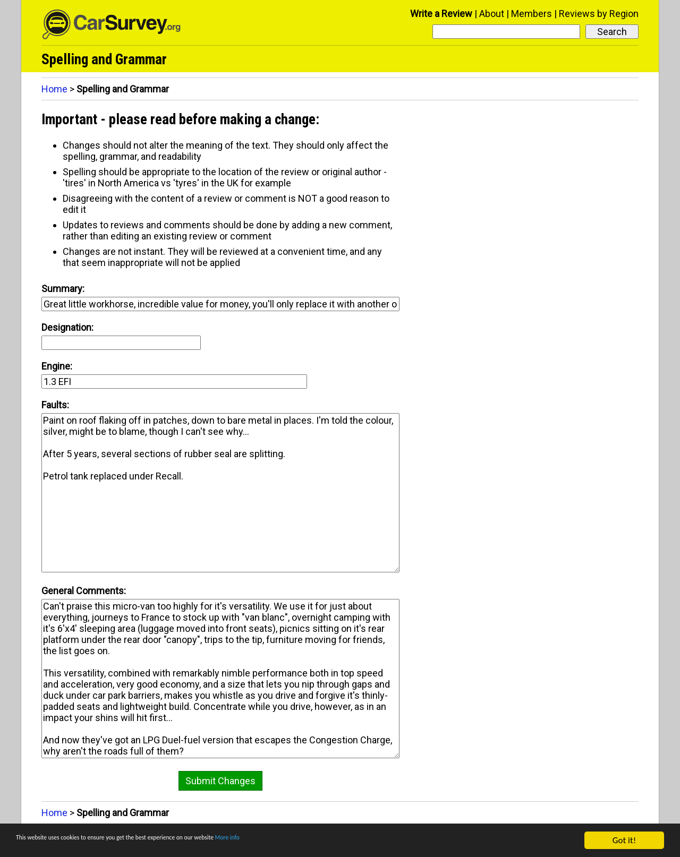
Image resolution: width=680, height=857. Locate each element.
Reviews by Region (599, 13)
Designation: (67, 327)
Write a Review (441, 13)
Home (54, 89)
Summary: (62, 288)
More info (327, 840)
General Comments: (83, 590)
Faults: (55, 404)
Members (531, 13)
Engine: (56, 366)
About (491, 13)
